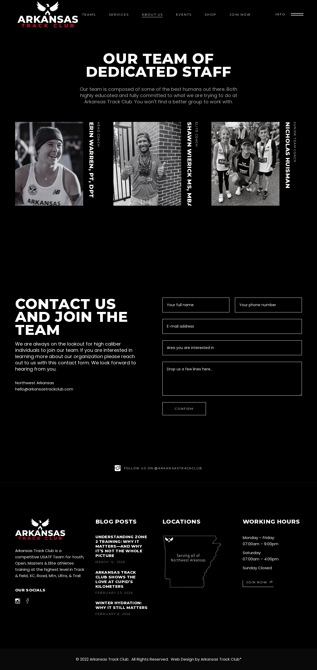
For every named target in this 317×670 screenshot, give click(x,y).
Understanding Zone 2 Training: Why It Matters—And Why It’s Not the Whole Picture (121, 546)
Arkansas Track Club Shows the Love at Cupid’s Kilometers (115, 579)
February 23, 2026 (114, 593)
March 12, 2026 (110, 562)
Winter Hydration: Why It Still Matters (121, 605)
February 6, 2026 (113, 614)
